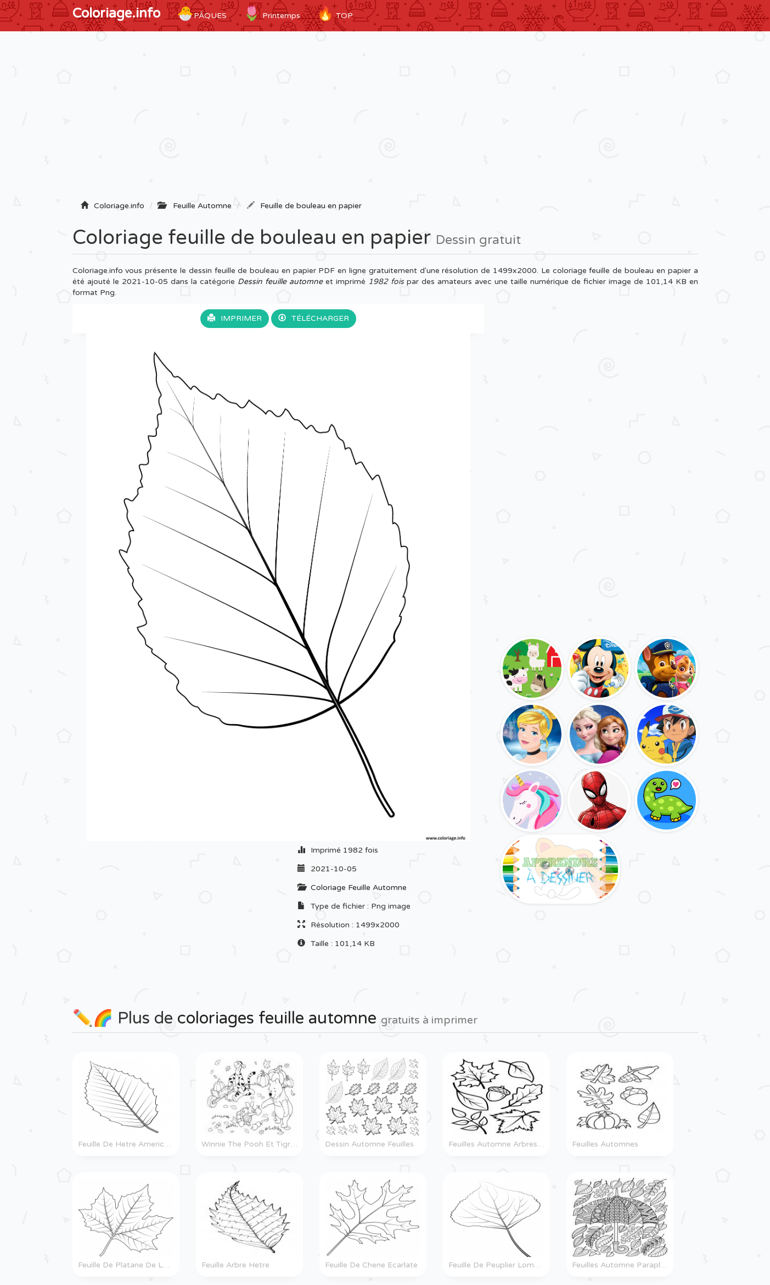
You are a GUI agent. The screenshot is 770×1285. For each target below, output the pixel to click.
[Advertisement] (385, 119)
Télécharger (313, 318)
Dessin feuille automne (280, 281)
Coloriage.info (116, 13)
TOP (335, 13)
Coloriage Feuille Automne (359, 887)
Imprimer (234, 318)
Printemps (271, 13)
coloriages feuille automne (276, 1018)
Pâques (202, 13)
